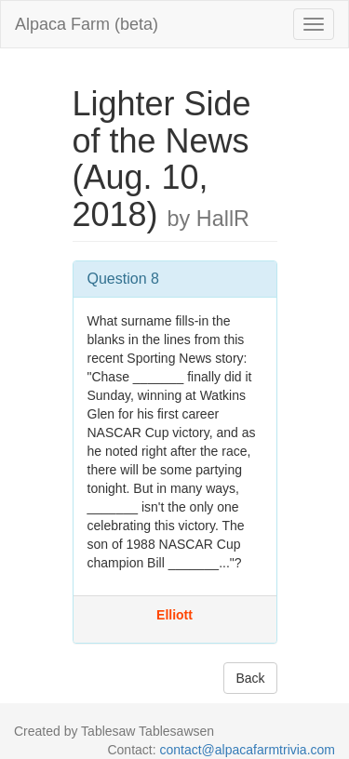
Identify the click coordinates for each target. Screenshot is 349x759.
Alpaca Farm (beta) (86, 24)
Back (249, 678)
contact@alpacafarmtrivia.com (247, 749)
